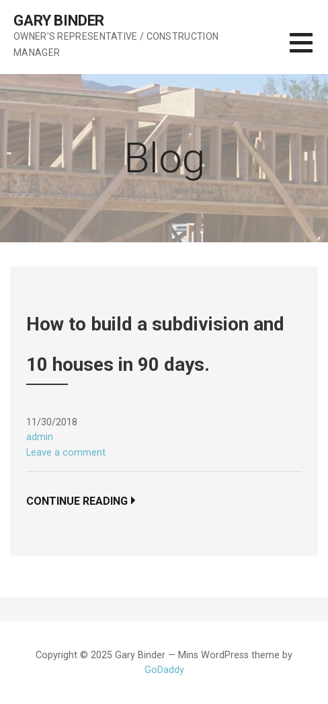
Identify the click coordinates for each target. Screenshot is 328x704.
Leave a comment (66, 452)
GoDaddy (164, 670)
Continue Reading (77, 501)
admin (39, 437)
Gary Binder (58, 20)
